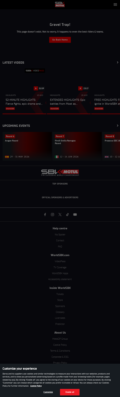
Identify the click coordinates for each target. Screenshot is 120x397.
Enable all (69, 392)
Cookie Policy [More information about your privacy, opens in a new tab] (36, 386)
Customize (48, 392)
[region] (60, 380)
